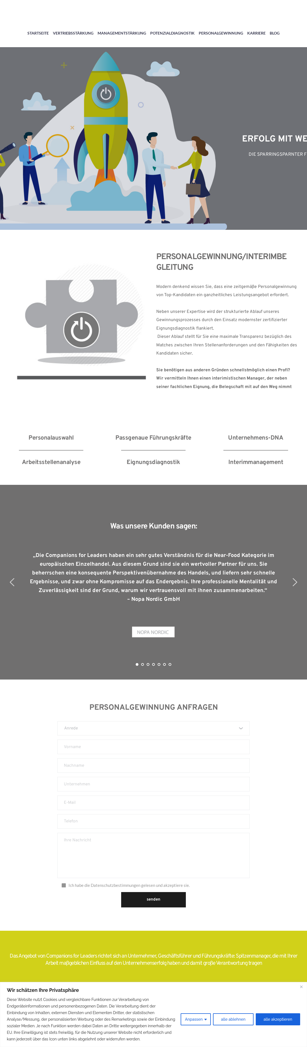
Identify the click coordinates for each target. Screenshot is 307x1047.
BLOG (275, 33)
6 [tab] (164, 664)
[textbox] (151, 729)
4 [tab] (153, 664)
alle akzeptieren (278, 1019)
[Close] (301, 986)
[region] (153, 1014)
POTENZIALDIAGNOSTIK (172, 33)
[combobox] (153, 729)
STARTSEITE (38, 33)
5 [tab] (159, 664)
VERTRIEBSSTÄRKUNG (73, 33)
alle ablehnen (233, 1019)
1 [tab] (137, 664)
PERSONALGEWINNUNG (221, 33)
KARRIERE (256, 33)
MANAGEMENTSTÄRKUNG (122, 33)
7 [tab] (170, 664)
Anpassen (194, 1019)
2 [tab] (142, 664)
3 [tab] (148, 664)
